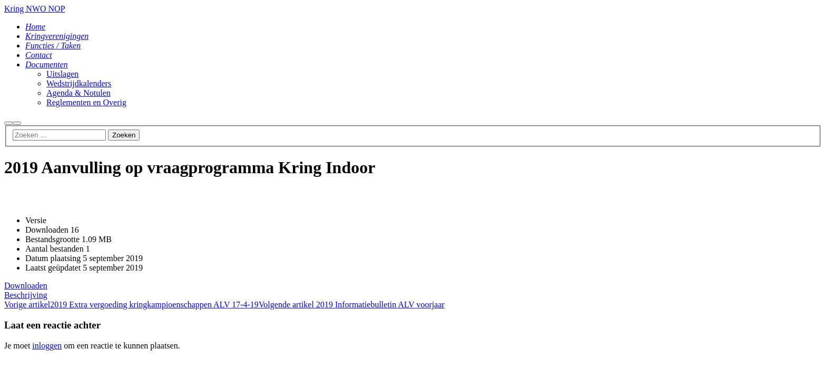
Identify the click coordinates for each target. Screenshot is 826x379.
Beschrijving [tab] (25, 295)
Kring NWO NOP (34, 8)
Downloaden (25, 285)
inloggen (47, 345)
